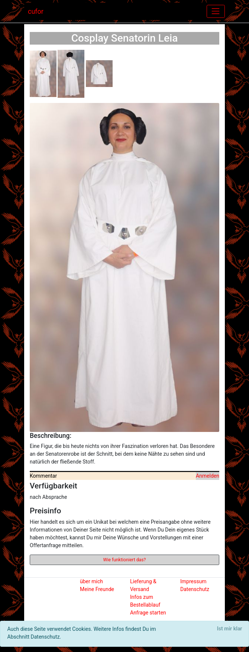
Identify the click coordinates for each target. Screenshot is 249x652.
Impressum (193, 581)
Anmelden (207, 476)
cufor (35, 11)
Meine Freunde (97, 589)
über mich (91, 581)
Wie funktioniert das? (124, 559)
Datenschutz (194, 589)
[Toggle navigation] (216, 11)
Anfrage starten (148, 613)
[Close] (229, 629)
